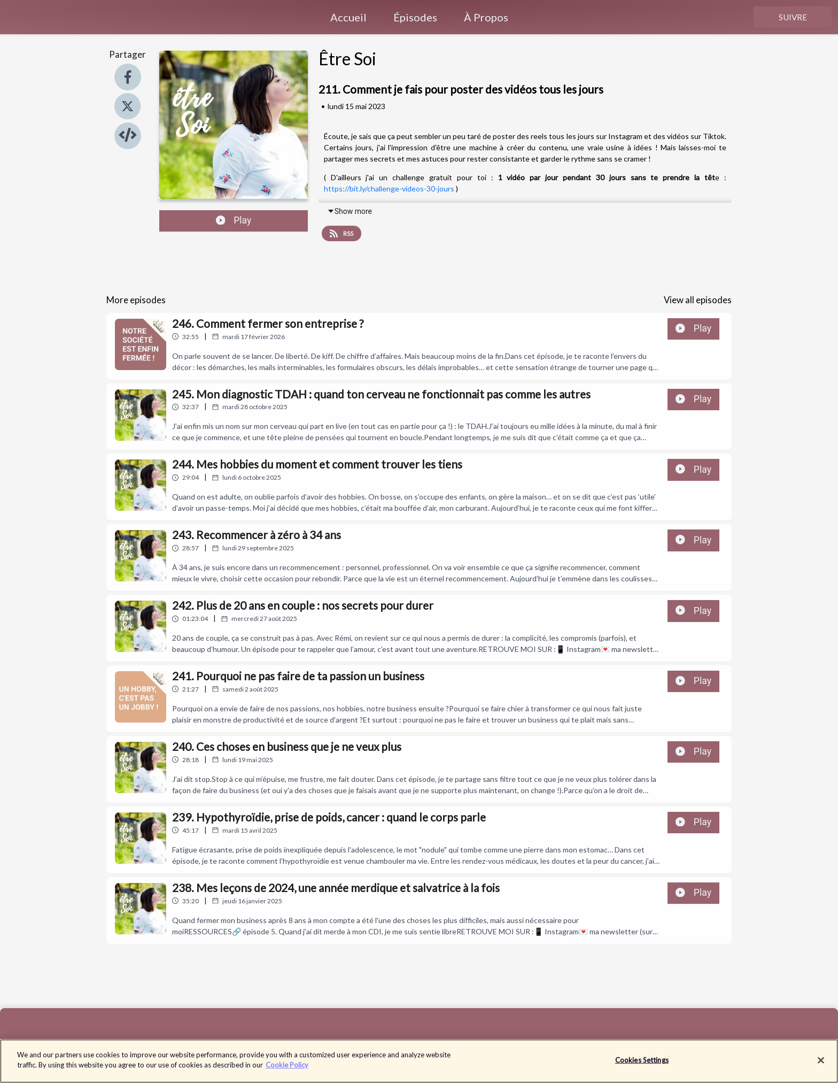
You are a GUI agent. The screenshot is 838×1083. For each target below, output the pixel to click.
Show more (349, 211)
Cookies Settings (642, 1065)
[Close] (821, 1066)
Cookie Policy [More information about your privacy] (287, 1070)
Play (234, 220)
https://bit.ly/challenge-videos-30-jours (389, 188)
